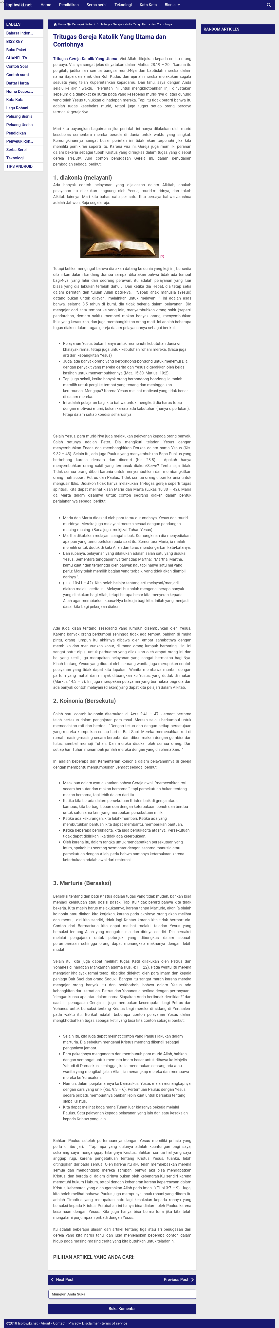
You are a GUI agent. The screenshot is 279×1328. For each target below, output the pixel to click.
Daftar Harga (17, 83)
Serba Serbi (16, 149)
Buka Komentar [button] (122, 1308)
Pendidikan (69, 4)
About (45, 1323)
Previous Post (176, 1279)
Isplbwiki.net (19, 4)
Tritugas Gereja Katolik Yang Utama (85, 58)
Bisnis (173, 5)
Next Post (65, 1279)
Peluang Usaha (19, 124)
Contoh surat (17, 74)
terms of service (114, 1323)
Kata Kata (148, 4)
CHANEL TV (16, 58)
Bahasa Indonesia (22, 33)
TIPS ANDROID (19, 166)
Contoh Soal (17, 66)
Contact (59, 1323)
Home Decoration (21, 91)
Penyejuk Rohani (21, 141)
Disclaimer (90, 1323)
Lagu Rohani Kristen (24, 108)
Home (46, 4)
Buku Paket (16, 50)
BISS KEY (14, 41)
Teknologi (123, 4)
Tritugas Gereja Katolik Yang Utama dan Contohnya (115, 40)
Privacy (74, 1323)
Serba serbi (97, 4)
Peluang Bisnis (19, 116)
